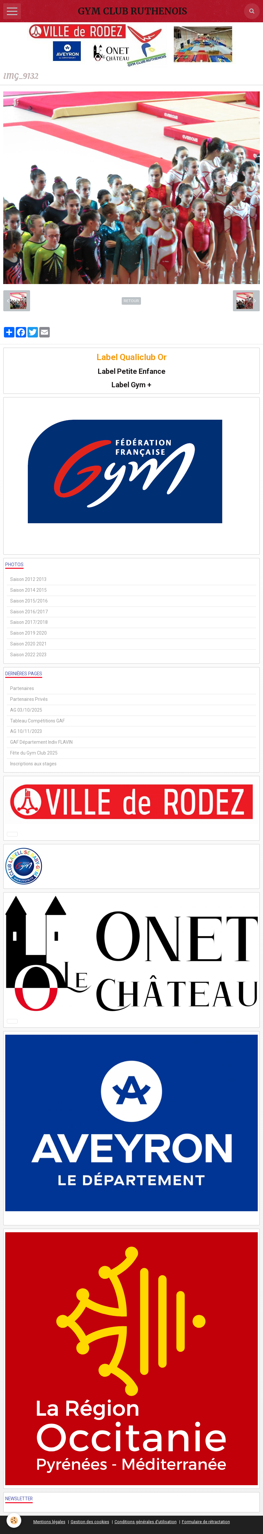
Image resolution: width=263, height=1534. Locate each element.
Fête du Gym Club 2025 (34, 753)
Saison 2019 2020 (28, 633)
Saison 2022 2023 (28, 654)
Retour (131, 300)
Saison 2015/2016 (29, 601)
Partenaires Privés (29, 699)
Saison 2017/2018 (29, 622)
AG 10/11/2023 (26, 731)
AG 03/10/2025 (26, 710)
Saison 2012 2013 (28, 579)
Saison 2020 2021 (28, 643)
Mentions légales (49, 1521)
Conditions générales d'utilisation (145, 1521)
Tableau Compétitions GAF (37, 720)
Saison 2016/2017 (29, 611)
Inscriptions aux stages (33, 763)
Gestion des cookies (90, 1521)
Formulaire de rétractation (206, 1521)
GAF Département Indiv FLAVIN (41, 742)
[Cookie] (14, 1520)
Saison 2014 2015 (28, 590)
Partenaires (22, 688)
